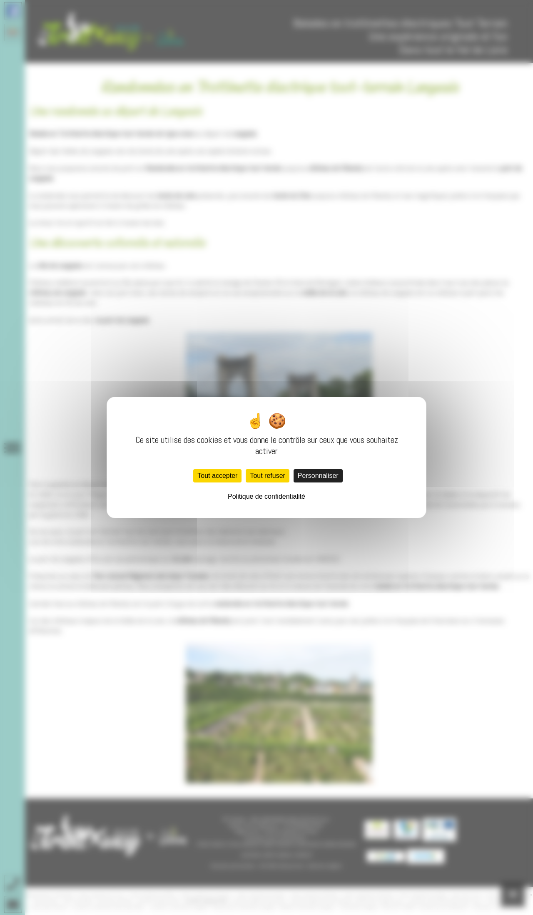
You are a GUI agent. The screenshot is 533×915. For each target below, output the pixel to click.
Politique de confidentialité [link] (266, 496)
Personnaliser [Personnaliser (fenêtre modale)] (318, 475)
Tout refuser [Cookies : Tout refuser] (267, 475)
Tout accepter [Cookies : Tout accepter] (217, 475)
